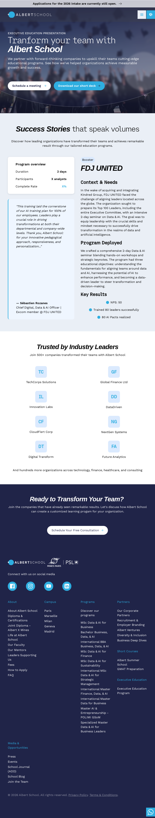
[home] (30, 14)
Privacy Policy (78, 795)
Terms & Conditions (104, 795)
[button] (142, 14)
